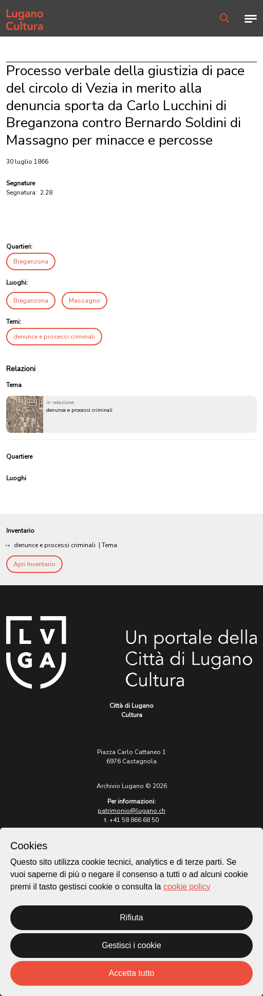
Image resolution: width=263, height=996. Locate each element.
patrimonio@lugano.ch (131, 811)
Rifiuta (131, 917)
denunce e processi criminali (54, 337)
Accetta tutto (132, 973)
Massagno (84, 300)
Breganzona (30, 261)
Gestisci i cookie (131, 945)
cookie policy (187, 886)
